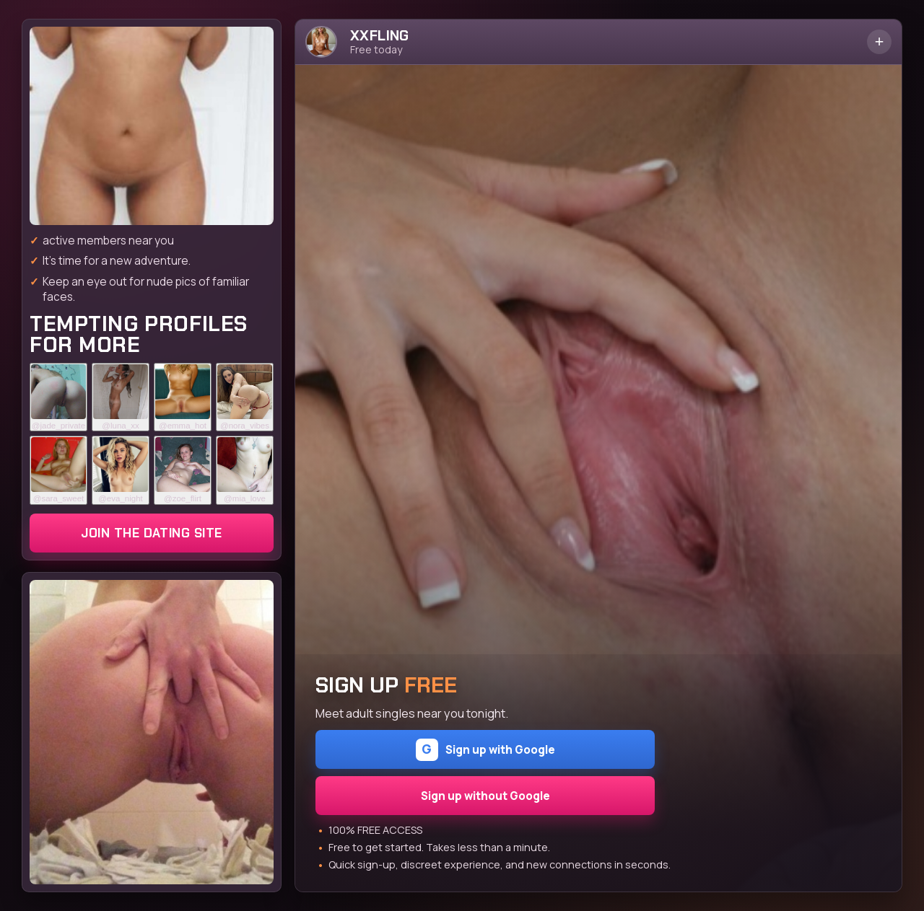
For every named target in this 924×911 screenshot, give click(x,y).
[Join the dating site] (152, 126)
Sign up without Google (485, 796)
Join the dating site (151, 533)
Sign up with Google (485, 750)
